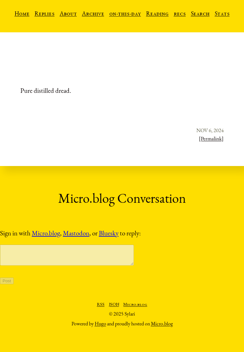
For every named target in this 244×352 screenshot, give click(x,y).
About (68, 14)
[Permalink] (211, 138)
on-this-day (125, 14)
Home (22, 14)
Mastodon (76, 233)
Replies (45, 14)
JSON (114, 308)
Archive (93, 14)
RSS (101, 308)
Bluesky (109, 233)
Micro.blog (46, 233)
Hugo (100, 327)
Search (200, 14)
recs (180, 14)
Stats (222, 14)
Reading (157, 14)
